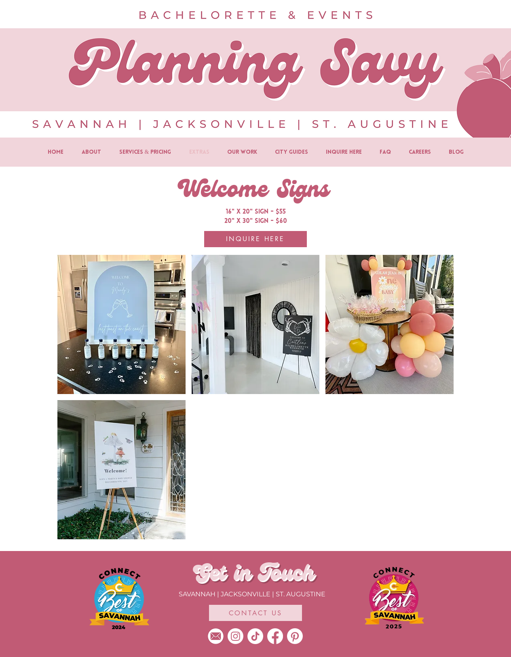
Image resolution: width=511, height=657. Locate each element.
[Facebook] (275, 636)
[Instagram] (235, 636)
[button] (121, 324)
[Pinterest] (295, 636)
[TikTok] (255, 636)
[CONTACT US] (255, 613)
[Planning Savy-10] (216, 636)
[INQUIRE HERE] (255, 239)
